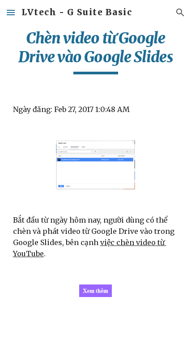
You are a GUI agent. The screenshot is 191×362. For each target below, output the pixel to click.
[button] (10, 12)
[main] (95, 51)
